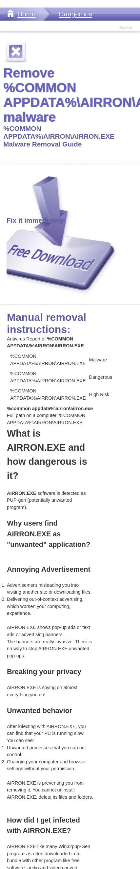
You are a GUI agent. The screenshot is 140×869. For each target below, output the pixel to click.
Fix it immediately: (36, 220)
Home (26, 14)
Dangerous (75, 14)
